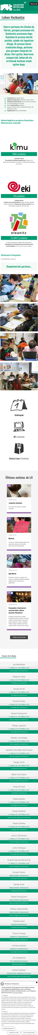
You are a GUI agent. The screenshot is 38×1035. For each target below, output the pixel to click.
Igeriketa (12, 574)
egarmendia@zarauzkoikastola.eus (19, 866)
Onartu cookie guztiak (29, 1032)
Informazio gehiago (17, 992)
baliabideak (19, 436)
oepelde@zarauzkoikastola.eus (19, 805)
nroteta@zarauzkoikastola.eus (19, 829)
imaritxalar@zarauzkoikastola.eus (19, 670)
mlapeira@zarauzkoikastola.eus (19, 732)
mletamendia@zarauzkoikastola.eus (19, 915)
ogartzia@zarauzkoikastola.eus (19, 952)
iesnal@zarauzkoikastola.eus (19, 793)
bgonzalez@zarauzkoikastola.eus (19, 780)
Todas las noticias (19, 637)
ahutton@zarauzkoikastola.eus (19, 878)
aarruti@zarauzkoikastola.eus (19, 695)
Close (37, 982)
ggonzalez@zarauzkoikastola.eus (19, 756)
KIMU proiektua (19, 154)
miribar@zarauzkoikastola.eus (19, 683)
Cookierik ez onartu (14, 1032)
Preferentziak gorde (8, 1028)
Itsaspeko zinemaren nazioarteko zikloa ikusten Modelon (17, 610)
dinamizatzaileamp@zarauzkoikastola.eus (19, 817)
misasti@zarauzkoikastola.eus (19, 927)
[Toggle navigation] (36, 7)
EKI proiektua (19, 196)
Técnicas (5, 1011)
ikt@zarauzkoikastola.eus (19, 964)
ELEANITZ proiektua (19, 238)
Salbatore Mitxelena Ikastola (13, 6)
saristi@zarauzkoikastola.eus (19, 768)
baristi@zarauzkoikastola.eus (19, 890)
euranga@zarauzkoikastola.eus (19, 939)
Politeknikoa (19, 458)
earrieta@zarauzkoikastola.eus (19, 707)
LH (9, 485)
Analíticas (5, 995)
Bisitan (11, 539)
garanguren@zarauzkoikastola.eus (19, 719)
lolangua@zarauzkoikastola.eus (19, 854)
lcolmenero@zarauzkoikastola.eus (19, 842)
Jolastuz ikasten (15, 503)
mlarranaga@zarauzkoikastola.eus (19, 744)
